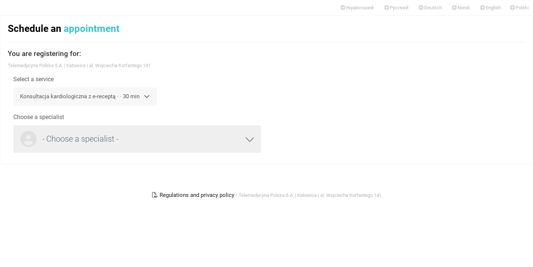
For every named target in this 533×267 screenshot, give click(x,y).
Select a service (33, 79)
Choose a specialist (38, 117)
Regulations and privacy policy (193, 195)
